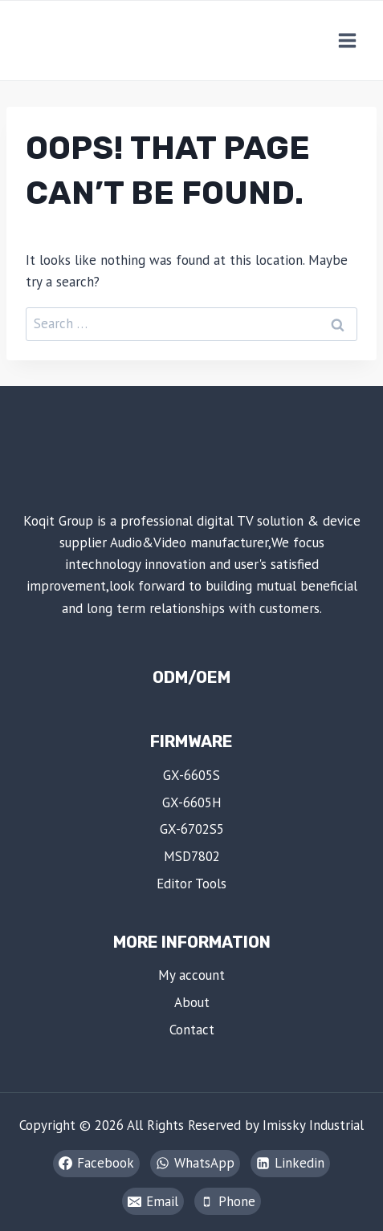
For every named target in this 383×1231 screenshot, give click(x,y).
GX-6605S (191, 775)
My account (191, 975)
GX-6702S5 (192, 829)
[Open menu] (347, 40)
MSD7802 (192, 856)
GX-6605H (192, 802)
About (192, 1002)
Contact (191, 1029)
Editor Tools (191, 883)
